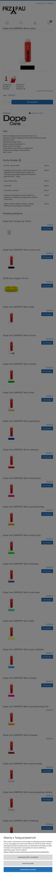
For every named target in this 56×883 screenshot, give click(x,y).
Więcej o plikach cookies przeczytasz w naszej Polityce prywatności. (26, 852)
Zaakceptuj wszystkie (28, 869)
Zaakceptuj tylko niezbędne (28, 857)
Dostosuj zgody (28, 863)
